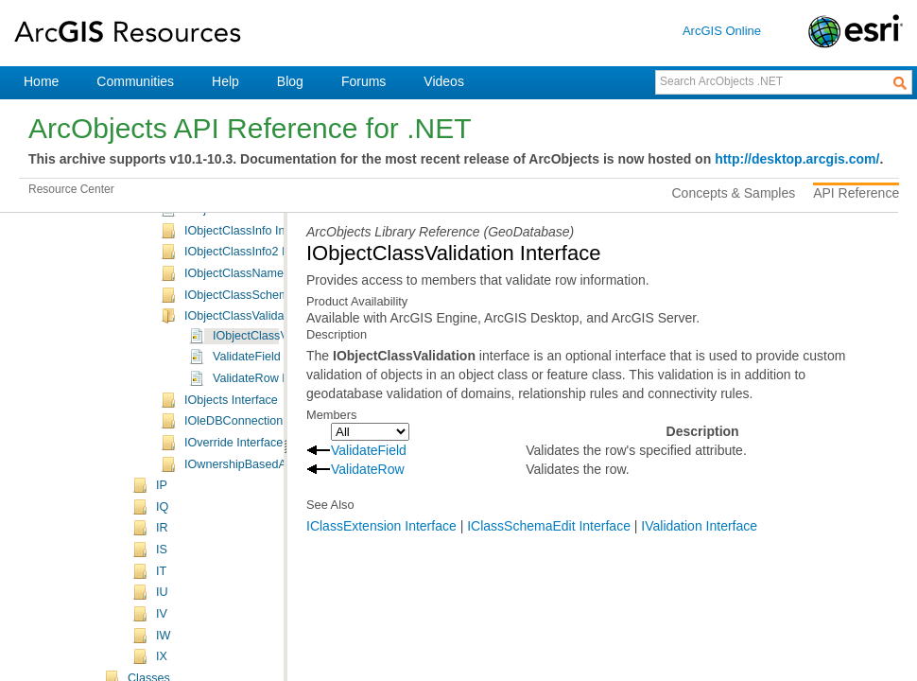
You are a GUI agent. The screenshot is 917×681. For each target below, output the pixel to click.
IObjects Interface (231, 583)
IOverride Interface (233, 626)
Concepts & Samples (734, 193)
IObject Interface (227, 264)
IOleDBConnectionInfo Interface (268, 604)
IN (162, 223)
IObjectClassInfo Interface (252, 414)
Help (225, 81)
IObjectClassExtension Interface (269, 392)
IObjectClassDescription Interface (272, 350)
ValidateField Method (268, 540)
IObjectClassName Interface (258, 456)
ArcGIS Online (722, 31)
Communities (135, 81)
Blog (290, 81)
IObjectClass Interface (243, 285)
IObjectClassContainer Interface (269, 328)
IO (162, 245)
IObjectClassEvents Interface (260, 370)
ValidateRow (368, 469)
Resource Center (71, 189)
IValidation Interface (699, 525)
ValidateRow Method (267, 561)
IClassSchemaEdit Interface (549, 525)
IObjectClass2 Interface (246, 307)
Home (41, 81)
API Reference (856, 193)
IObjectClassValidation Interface (268, 499)
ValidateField (369, 450)
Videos (444, 81)
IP (161, 668)
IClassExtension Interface (381, 525)
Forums (363, 81)
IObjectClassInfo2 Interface (256, 435)
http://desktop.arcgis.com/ (797, 158)
